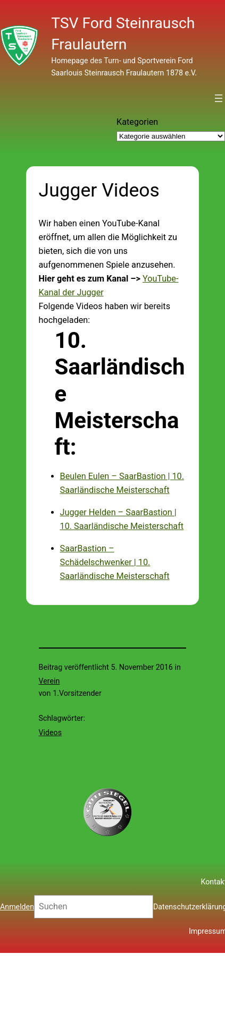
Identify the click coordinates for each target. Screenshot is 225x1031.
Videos (50, 732)
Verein (49, 681)
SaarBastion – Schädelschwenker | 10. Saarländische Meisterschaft (115, 562)
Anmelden (17, 906)
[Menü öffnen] (218, 98)
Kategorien (137, 122)
